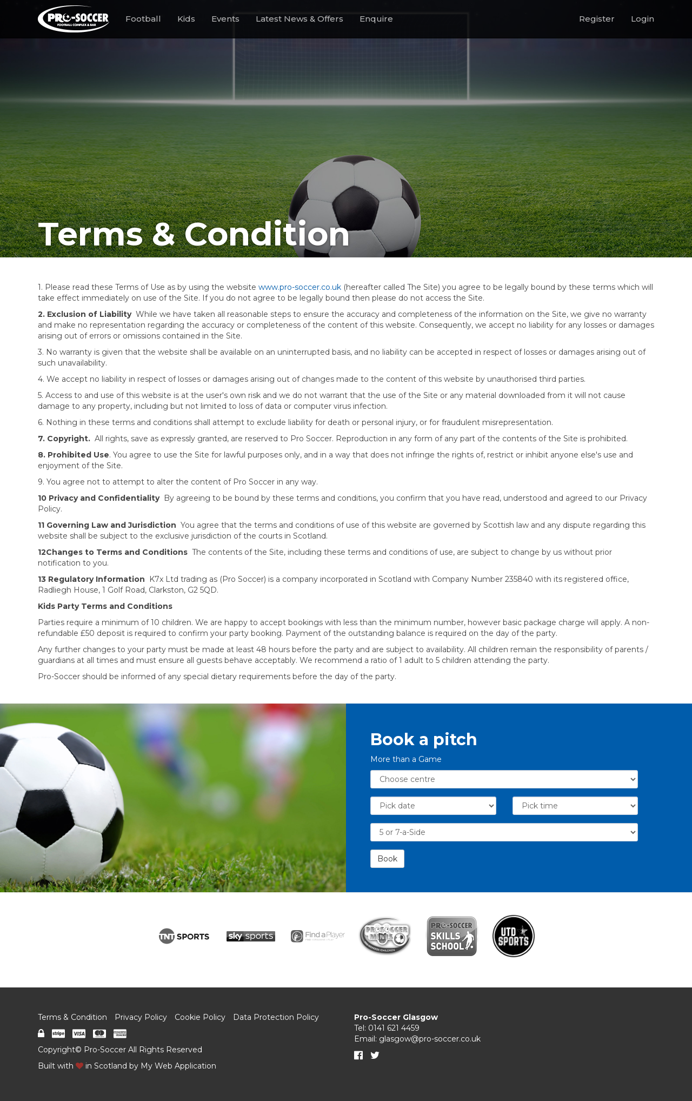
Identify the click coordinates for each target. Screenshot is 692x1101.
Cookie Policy (200, 1017)
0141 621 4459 (394, 1028)
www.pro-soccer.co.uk (299, 287)
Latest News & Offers (299, 19)
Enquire (376, 19)
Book (387, 859)
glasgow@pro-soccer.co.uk (430, 1039)
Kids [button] (186, 19)
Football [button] (143, 19)
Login (642, 19)
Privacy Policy (141, 1017)
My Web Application (178, 1066)
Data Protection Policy (276, 1017)
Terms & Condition (72, 1017)
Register (597, 19)
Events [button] (225, 19)
